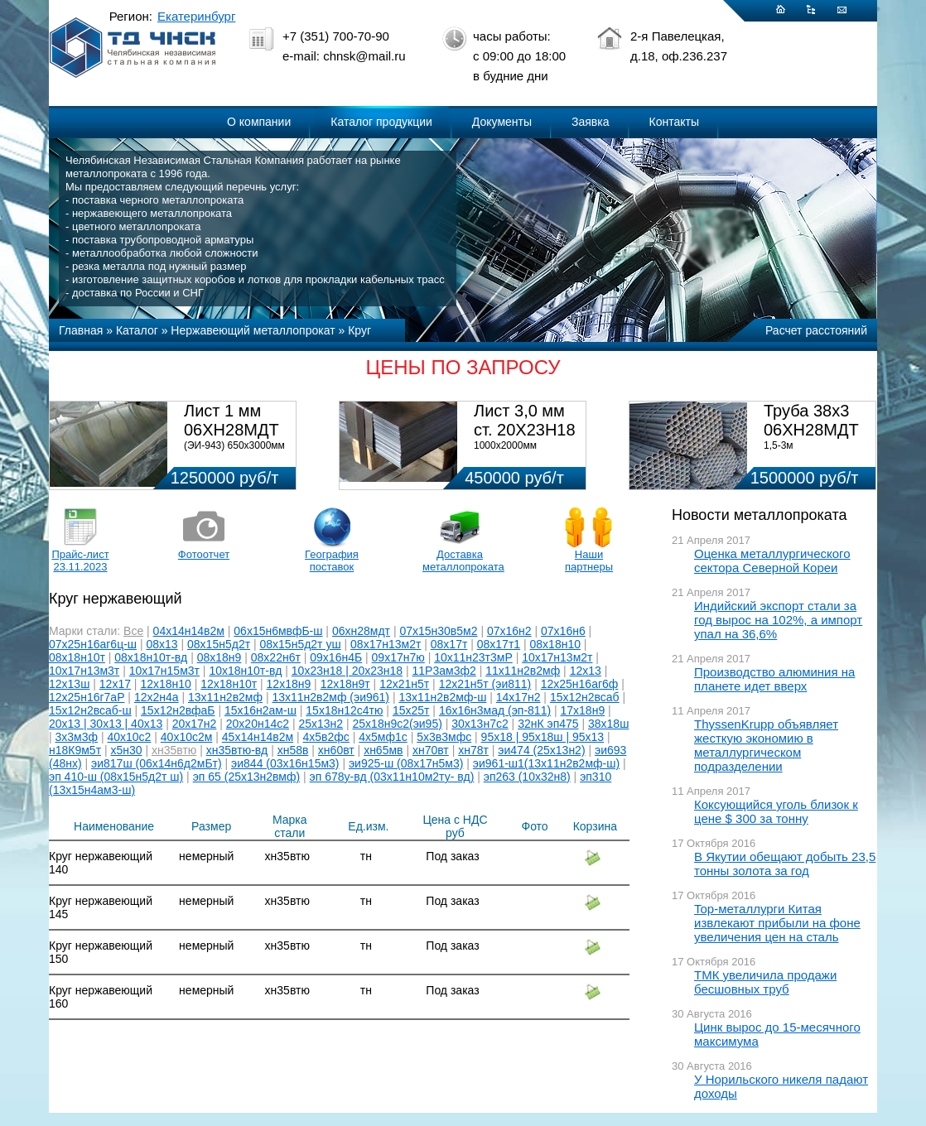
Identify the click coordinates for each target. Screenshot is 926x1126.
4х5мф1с (383, 736)
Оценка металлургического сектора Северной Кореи (772, 560)
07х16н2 (509, 631)
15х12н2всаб (585, 697)
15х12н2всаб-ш (90, 710)
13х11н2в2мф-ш (442, 697)
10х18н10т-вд (245, 670)
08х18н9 (219, 657)
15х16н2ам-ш (260, 710)
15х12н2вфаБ (178, 710)
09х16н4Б (336, 657)
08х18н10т (77, 657)
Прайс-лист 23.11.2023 (80, 560)
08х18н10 (555, 644)
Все (133, 631)
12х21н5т (404, 684)
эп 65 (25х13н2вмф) (247, 776)
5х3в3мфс (444, 736)
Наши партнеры (589, 560)
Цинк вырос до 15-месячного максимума (777, 1034)
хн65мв (383, 750)
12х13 (585, 670)
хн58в (293, 750)
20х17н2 (194, 723)
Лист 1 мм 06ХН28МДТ (231, 420)
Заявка (590, 121)
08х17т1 (498, 644)
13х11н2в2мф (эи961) (330, 697)
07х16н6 (563, 631)
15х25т (411, 710)
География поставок (332, 560)
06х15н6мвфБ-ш (278, 631)
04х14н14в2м (188, 631)
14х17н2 (518, 697)
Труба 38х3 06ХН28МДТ (811, 420)
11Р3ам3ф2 (444, 670)
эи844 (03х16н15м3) (285, 763)
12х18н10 (165, 684)
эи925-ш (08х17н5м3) (406, 763)
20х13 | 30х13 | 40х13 (105, 723)
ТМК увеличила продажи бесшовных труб (765, 982)
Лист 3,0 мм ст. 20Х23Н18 (525, 420)
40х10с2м (187, 736)
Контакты (674, 121)
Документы (502, 121)
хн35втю (174, 750)
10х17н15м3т (164, 670)
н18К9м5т (75, 750)
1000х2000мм (505, 445)
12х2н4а (156, 697)
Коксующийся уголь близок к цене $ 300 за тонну (776, 811)
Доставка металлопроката (459, 560)
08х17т (449, 644)
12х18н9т (345, 684)
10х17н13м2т (557, 657)
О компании (259, 121)
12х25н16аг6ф (580, 684)
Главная (81, 330)
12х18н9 (289, 684)
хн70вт (430, 750)
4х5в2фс (326, 736)
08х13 (161, 644)
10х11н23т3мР (473, 657)
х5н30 (126, 750)
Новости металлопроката (759, 515)
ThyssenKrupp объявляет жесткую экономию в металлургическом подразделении (766, 745)
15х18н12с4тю (344, 710)
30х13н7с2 (479, 723)
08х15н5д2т (218, 644)
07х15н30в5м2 (438, 631)
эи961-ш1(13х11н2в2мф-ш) (546, 763)
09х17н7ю (398, 657)
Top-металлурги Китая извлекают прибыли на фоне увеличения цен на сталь (777, 923)
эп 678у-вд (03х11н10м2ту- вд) (392, 776)
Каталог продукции (381, 121)
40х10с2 (129, 736)
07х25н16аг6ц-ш (93, 644)
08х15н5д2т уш (300, 644)
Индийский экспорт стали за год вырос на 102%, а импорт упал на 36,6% (778, 620)
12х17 (115, 684)
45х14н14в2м (257, 736)
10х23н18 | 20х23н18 (347, 670)
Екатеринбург (196, 16)
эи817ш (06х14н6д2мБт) (156, 763)
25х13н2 (320, 723)
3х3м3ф (77, 736)
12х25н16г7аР (86, 697)
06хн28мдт (361, 631)
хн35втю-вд (237, 750)
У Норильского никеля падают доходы (781, 1086)
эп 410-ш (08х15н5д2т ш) (116, 776)
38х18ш (608, 723)
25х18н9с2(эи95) (397, 723)
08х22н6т (276, 657)
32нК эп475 (548, 723)
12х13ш (69, 684)
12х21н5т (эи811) (485, 684)
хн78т (473, 750)
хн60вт (336, 750)
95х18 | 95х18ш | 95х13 (543, 736)
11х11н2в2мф (522, 670)
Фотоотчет (203, 554)
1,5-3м (778, 445)
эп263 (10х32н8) (527, 776)
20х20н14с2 (257, 723)
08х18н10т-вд (150, 657)
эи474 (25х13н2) (541, 750)
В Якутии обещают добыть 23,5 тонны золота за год (784, 863)
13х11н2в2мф (225, 697)
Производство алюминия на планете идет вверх (774, 679)
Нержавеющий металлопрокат (253, 330)
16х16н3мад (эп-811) (495, 710)
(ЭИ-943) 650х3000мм (234, 445)
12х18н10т (228, 684)
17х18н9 (583, 710)
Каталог (137, 330)
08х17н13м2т (385, 644)
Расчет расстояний (816, 330)
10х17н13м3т (84, 670)
